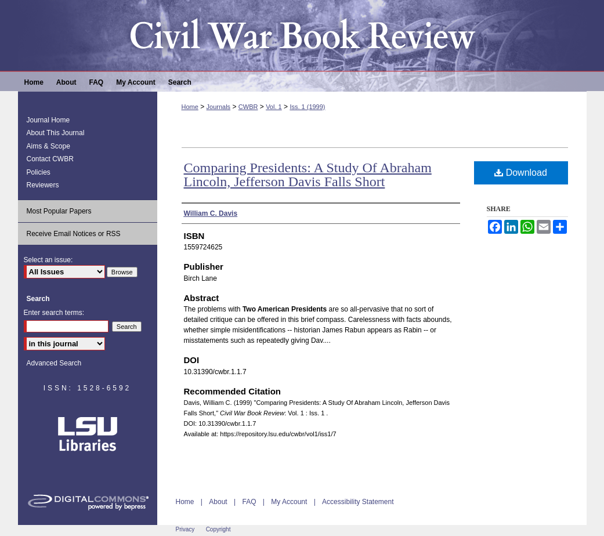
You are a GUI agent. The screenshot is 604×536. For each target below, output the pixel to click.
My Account (289, 502)
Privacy (185, 529)
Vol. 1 (274, 106)
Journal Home (48, 120)
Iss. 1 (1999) (307, 106)
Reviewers (43, 185)
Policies (38, 172)
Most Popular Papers (59, 211)
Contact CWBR (50, 159)
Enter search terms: (54, 313)
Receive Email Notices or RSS (74, 234)
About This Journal (56, 133)
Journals (219, 106)
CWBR (248, 106)
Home (190, 106)
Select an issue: (48, 260)
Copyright (218, 529)
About (218, 502)
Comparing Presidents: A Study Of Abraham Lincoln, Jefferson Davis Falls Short (308, 174)
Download (520, 173)
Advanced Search (54, 363)
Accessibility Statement (357, 502)
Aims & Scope (48, 146)
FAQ (249, 502)
